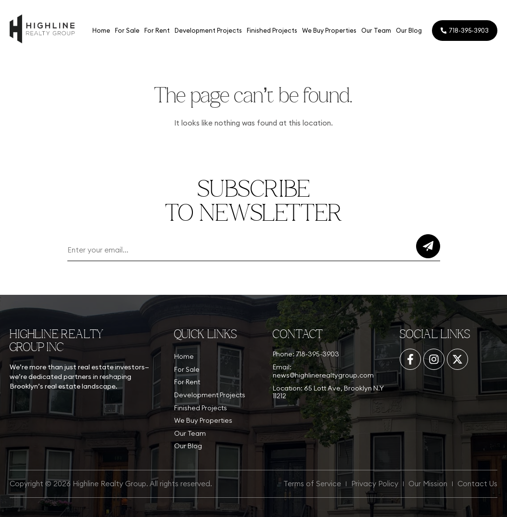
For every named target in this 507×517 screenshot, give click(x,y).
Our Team (375, 30)
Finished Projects (271, 30)
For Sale (126, 30)
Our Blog (408, 30)
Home (100, 30)
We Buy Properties (328, 30)
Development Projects (207, 30)
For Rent (156, 30)
